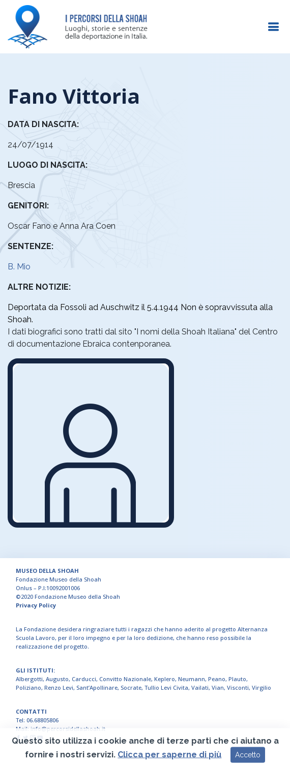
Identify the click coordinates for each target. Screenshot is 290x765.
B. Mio (19, 266)
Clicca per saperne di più (169, 760)
